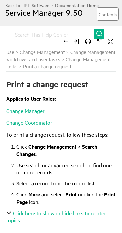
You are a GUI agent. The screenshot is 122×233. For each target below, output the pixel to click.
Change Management (42, 52)
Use (10, 52)
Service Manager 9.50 (38, 12)
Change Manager (25, 110)
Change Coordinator (29, 122)
